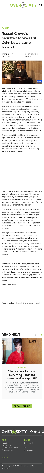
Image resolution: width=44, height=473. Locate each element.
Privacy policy (7, 450)
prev (36, 335)
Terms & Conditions (10, 448)
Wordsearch (29, 450)
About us (6, 443)
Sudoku (27, 445)
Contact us (6, 445)
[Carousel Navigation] (38, 335)
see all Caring (22, 406)
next (40, 335)
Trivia (26, 448)
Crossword (28, 443)
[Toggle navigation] (4, 5)
